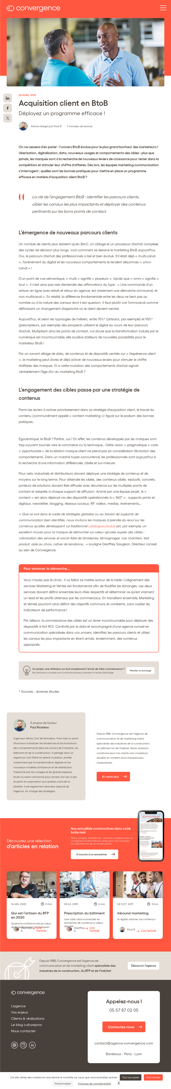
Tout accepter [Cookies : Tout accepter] (130, 1077)
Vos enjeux (19, 1012)
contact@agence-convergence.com (123, 1043)
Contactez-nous (121, 1027)
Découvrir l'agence (143, 965)
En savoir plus (111, 776)
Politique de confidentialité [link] (94, 1083)
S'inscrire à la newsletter (92, 854)
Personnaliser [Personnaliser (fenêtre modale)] (63, 1083)
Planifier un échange (140, 670)
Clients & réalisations (27, 1018)
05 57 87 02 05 (123, 1010)
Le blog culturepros (26, 1025)
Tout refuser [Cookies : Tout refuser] (153, 1077)
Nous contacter (23, 1031)
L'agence (18, 1006)
